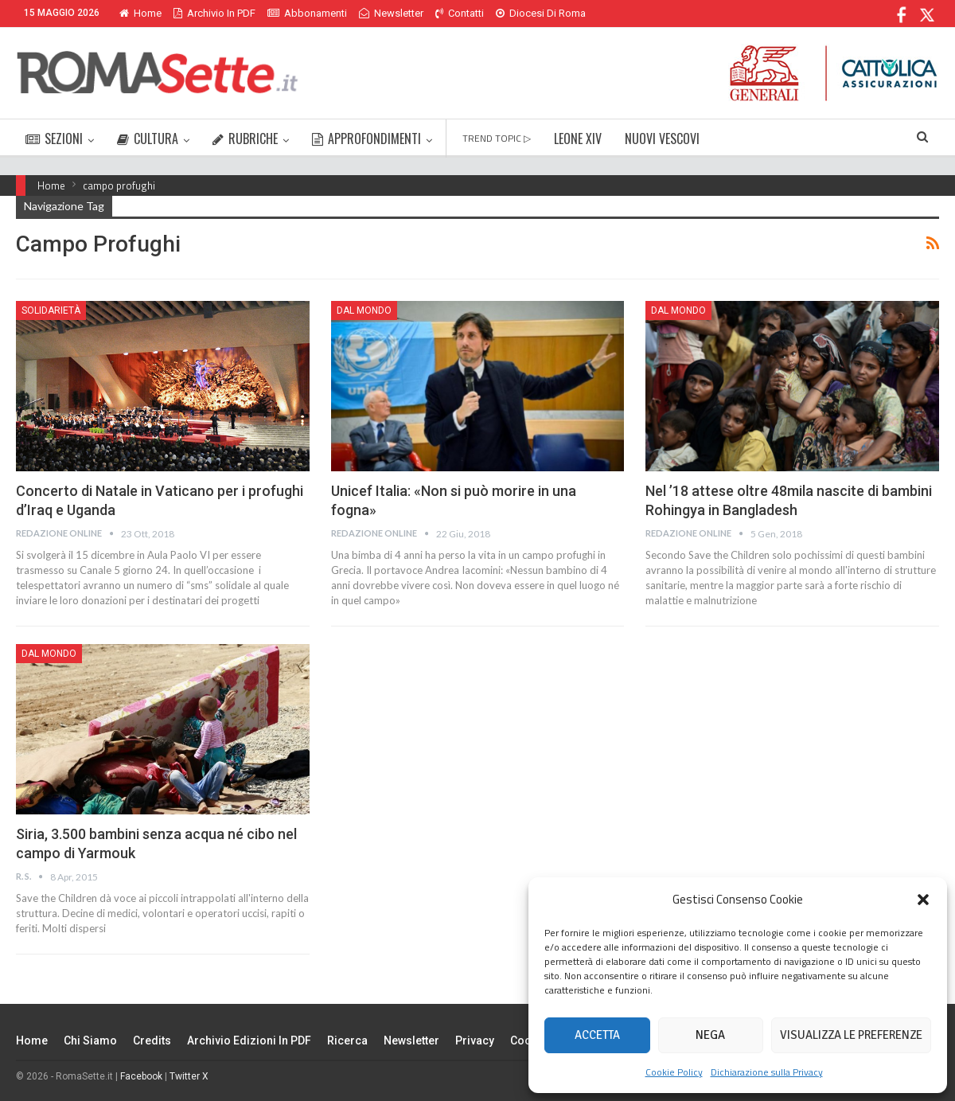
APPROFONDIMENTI (366, 138)
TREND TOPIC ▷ (496, 138)
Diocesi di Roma (541, 13)
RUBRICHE (245, 138)
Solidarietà (50, 310)
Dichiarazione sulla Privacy (767, 1072)
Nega (710, 1035)
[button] (923, 900)
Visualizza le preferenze (851, 1035)
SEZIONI (54, 138)
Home (140, 13)
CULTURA (147, 138)
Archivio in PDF (214, 13)
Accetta (597, 1035)
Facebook (141, 1076)
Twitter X (189, 1076)
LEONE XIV (578, 138)
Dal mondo (364, 310)
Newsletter (391, 13)
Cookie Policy (674, 1072)
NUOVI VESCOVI (662, 138)
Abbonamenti (307, 13)
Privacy (474, 1040)
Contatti (459, 13)
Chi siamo (90, 1040)
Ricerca (347, 1040)
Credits (152, 1040)
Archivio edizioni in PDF (249, 1040)
